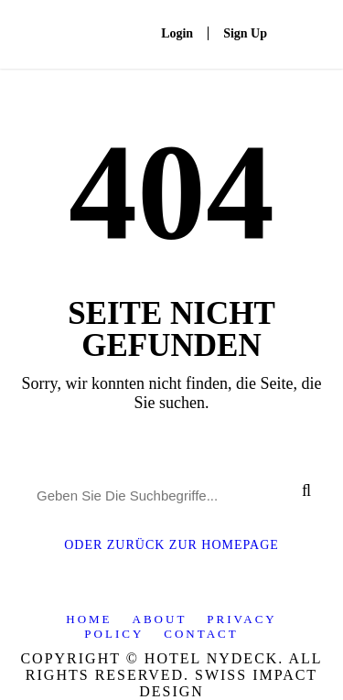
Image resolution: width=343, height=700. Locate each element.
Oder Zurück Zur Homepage (171, 545)
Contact (201, 634)
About (160, 619)
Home (89, 619)
